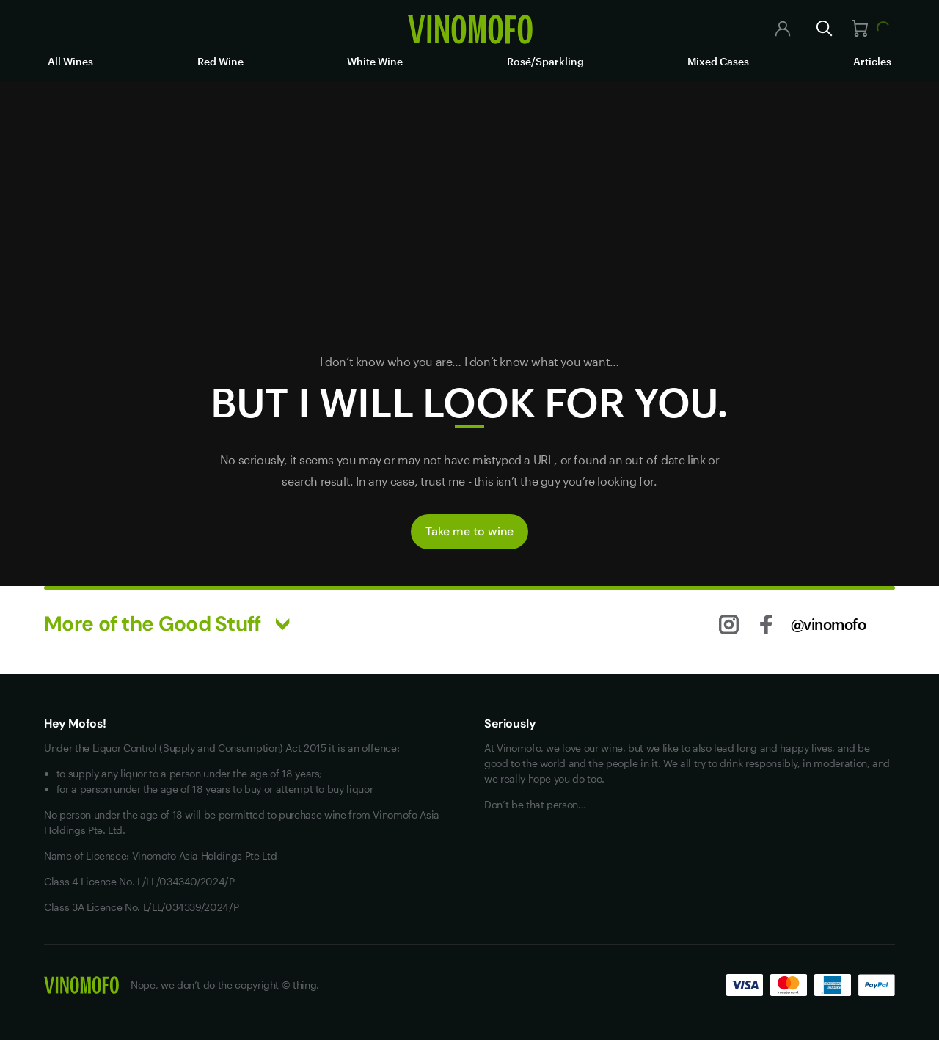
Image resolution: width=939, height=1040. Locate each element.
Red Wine (220, 61)
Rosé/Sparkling (545, 61)
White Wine (375, 61)
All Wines (70, 61)
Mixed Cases (718, 61)
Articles (872, 61)
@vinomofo (828, 624)
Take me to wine (469, 531)
